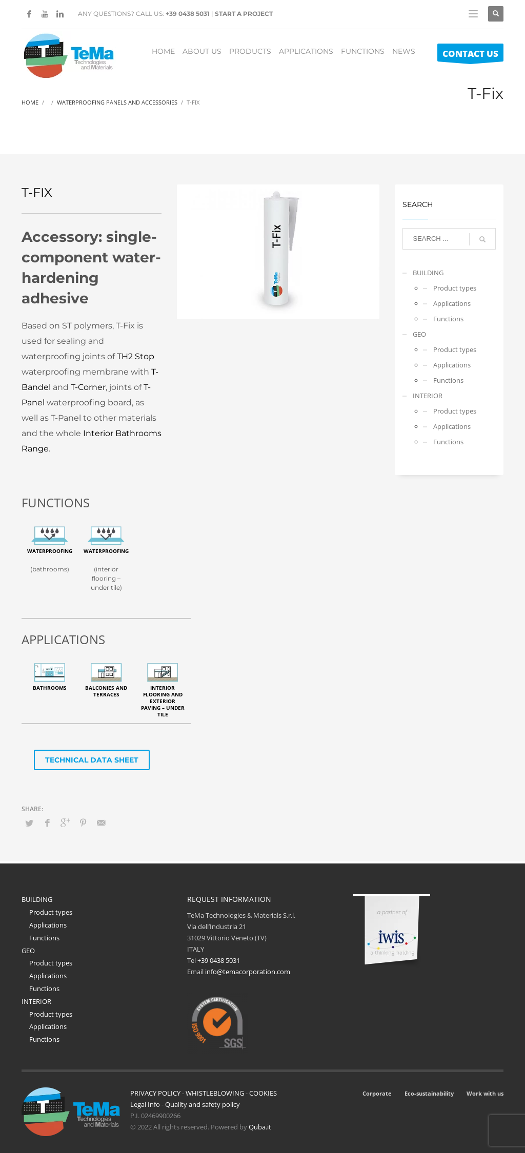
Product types (454, 288)
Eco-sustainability (429, 1093)
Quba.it (260, 1126)
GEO (419, 334)
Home (30, 102)
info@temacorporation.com (247, 971)
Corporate (377, 1093)
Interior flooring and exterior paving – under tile (163, 701)
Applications (452, 303)
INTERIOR (427, 395)
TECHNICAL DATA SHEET (91, 760)
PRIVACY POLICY (155, 1093)
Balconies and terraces (106, 691)
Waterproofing (49, 550)
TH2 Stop (135, 356)
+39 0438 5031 (188, 13)
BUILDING (428, 272)
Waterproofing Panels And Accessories (117, 102)
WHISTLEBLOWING (215, 1093)
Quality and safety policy (202, 1104)
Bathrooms (50, 687)
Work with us (485, 1093)
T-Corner (88, 387)
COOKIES (263, 1093)
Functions (448, 318)
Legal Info (145, 1104)
